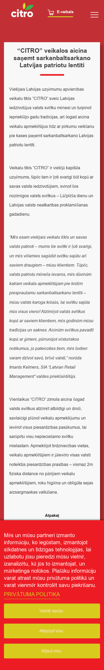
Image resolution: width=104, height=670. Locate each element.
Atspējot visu (51, 631)
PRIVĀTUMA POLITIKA (32, 594)
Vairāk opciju (51, 611)
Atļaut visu (51, 651)
